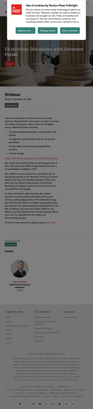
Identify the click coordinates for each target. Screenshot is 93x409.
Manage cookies (47, 30)
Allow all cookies (70, 30)
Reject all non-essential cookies (26, 30)
